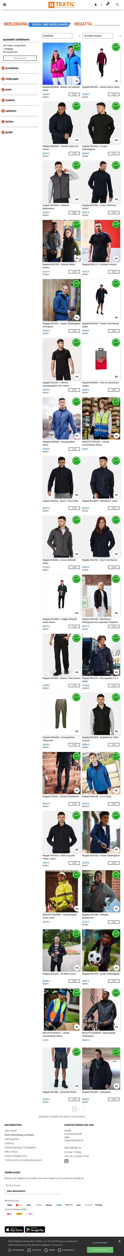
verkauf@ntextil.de (73, 1140)
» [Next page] (89, 1109)
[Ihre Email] (22, 1185)
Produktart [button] (11, 68)
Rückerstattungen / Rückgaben (20, 1147)
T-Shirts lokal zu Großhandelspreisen (23, 1160)
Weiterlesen (57, 1245)
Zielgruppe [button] (11, 78)
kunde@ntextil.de (73, 1134)
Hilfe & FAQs (11, 1151)
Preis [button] (8, 89)
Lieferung (9, 1143)
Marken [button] (10, 100)
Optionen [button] (10, 110)
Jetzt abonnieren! (16, 1191)
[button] (96, 4)
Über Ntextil (10, 1130)
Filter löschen (20, 58)
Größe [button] (9, 132)
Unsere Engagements (15, 1156)
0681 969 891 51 (72, 1148)
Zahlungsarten (12, 1139)
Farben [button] (9, 121)
